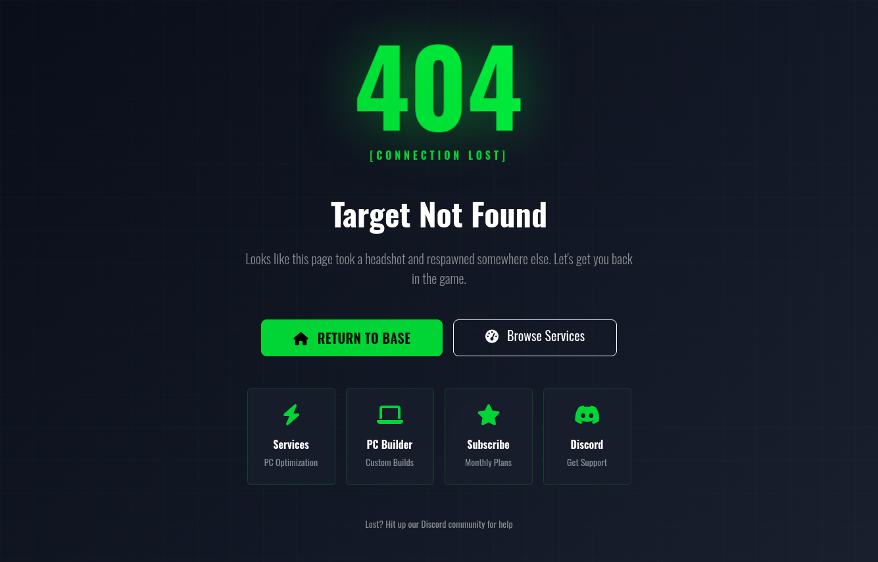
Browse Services (535, 335)
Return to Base (352, 338)
